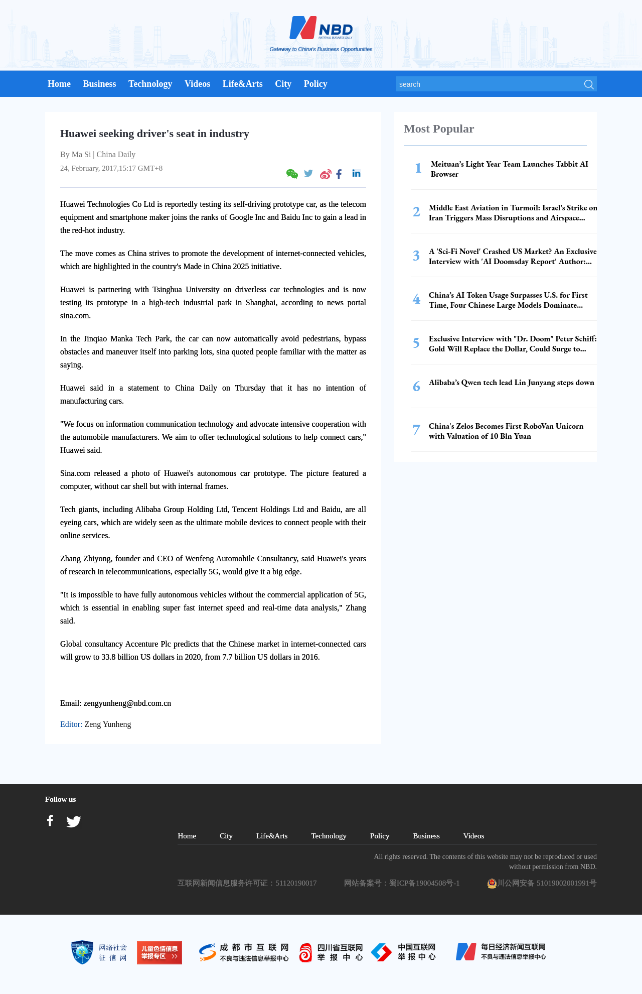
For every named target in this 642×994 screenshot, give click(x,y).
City (283, 84)
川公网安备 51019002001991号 (542, 884)
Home (59, 84)
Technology (150, 84)
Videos (197, 84)
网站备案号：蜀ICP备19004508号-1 (403, 883)
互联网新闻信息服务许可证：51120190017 (249, 883)
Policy (316, 84)
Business (99, 84)
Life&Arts (243, 84)
